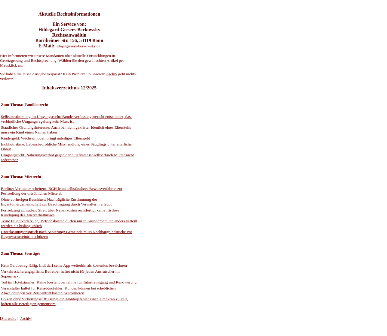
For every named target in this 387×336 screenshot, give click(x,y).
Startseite (8, 318)
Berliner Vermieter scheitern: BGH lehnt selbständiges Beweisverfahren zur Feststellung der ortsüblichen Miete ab (61, 191)
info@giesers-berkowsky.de (78, 46)
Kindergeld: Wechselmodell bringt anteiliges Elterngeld (45, 138)
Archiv (111, 74)
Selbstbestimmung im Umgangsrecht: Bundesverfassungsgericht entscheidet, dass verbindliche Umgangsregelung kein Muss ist (66, 119)
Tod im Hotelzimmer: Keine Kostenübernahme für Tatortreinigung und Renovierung (69, 282)
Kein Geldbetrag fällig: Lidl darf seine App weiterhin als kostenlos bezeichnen (64, 265)
